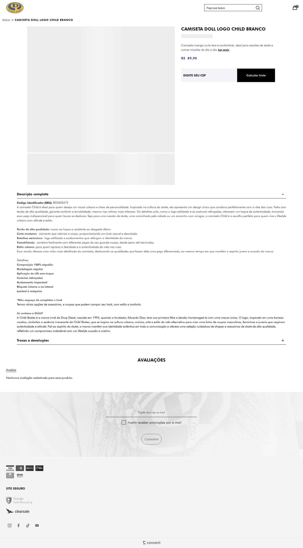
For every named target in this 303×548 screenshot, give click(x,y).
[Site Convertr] (151, 543)
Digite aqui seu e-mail (151, 412)
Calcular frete (256, 75)
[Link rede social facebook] (19, 525)
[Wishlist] (285, 8)
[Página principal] (15, 7)
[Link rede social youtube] (37, 525)
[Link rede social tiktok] (28, 525)
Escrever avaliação (11, 370)
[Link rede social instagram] (10, 525)
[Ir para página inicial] (6, 20)
